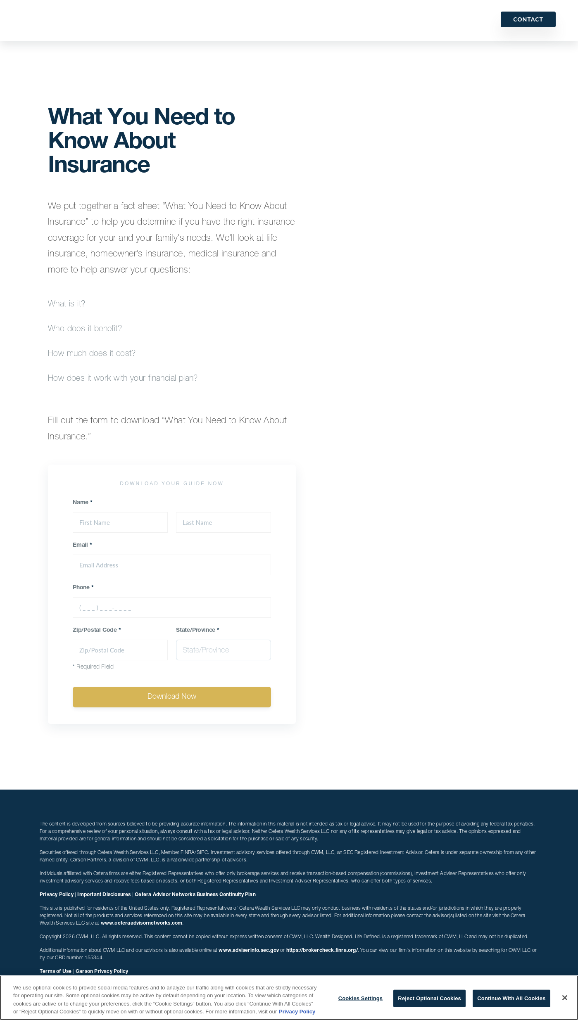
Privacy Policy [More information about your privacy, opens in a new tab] (297, 1011)
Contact (528, 19)
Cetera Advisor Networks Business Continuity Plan (195, 894)
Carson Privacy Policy (102, 971)
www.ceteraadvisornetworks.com (142, 923)
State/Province (197, 630)
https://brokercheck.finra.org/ (322, 950)
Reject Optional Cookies (429, 998)
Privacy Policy (57, 894)
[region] (289, 997)
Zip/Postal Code (97, 630)
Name (83, 503)
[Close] (565, 998)
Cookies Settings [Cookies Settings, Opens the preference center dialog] (360, 998)
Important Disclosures (104, 894)
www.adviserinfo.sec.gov (249, 950)
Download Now (171, 697)
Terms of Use (55, 971)
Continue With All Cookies (511, 998)
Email (82, 545)
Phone (83, 588)
